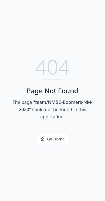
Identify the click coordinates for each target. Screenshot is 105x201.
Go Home (52, 139)
